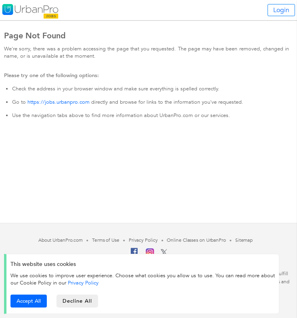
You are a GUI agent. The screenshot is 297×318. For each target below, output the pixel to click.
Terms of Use (105, 240)
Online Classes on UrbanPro (196, 240)
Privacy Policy (83, 283)
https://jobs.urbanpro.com (58, 102)
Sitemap (244, 240)
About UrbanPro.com (60, 240)
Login (281, 10)
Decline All (77, 301)
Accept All (29, 301)
